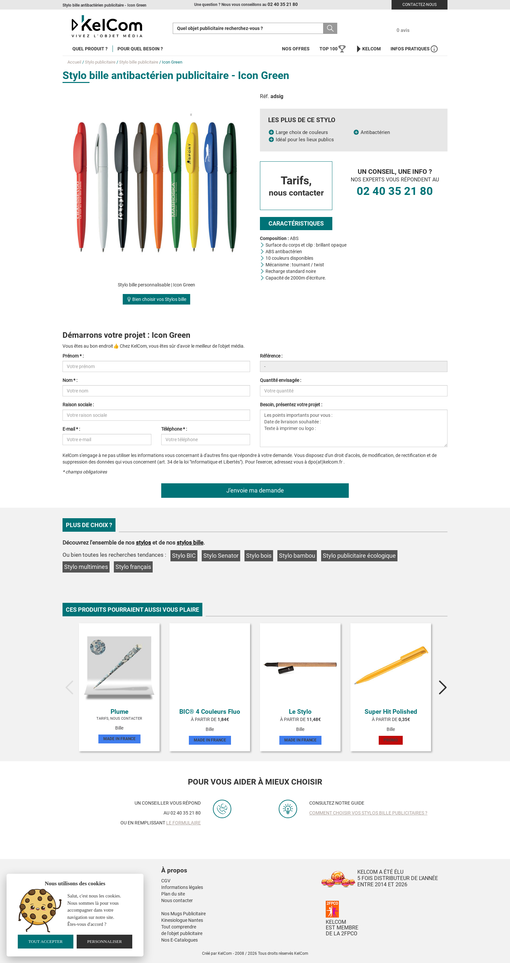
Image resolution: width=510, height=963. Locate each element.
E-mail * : (71, 429)
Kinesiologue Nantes (182, 920)
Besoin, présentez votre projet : (291, 404)
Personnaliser (104, 941)
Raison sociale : (78, 404)
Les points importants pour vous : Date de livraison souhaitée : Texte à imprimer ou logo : (353, 428)
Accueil (74, 62)
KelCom (368, 48)
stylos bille (190, 542)
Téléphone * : (174, 429)
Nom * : (70, 380)
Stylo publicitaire (100, 62)
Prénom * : (73, 356)
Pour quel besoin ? (140, 48)
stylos (143, 542)
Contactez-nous (419, 4)
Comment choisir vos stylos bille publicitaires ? (368, 813)
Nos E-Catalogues (179, 940)
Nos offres (296, 48)
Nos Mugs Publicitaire (183, 913)
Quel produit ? (90, 48)
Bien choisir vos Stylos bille (156, 299)
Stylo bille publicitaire (138, 62)
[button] (214, 864)
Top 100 (332, 48)
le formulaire (183, 822)
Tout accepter (45, 941)
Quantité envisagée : (280, 380)
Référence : (271, 356)
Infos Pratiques (414, 48)
